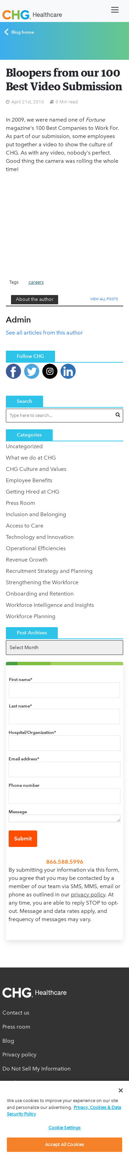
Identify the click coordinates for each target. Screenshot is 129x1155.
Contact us (15, 1012)
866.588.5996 (64, 862)
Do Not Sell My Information (36, 1068)
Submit (23, 838)
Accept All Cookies (64, 1144)
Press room (16, 1026)
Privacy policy (19, 1054)
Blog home (19, 32)
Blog (8, 1041)
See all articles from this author (44, 332)
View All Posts (104, 299)
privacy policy (88, 894)
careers (36, 282)
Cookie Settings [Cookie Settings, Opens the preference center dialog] (65, 1127)
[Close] (120, 1090)
